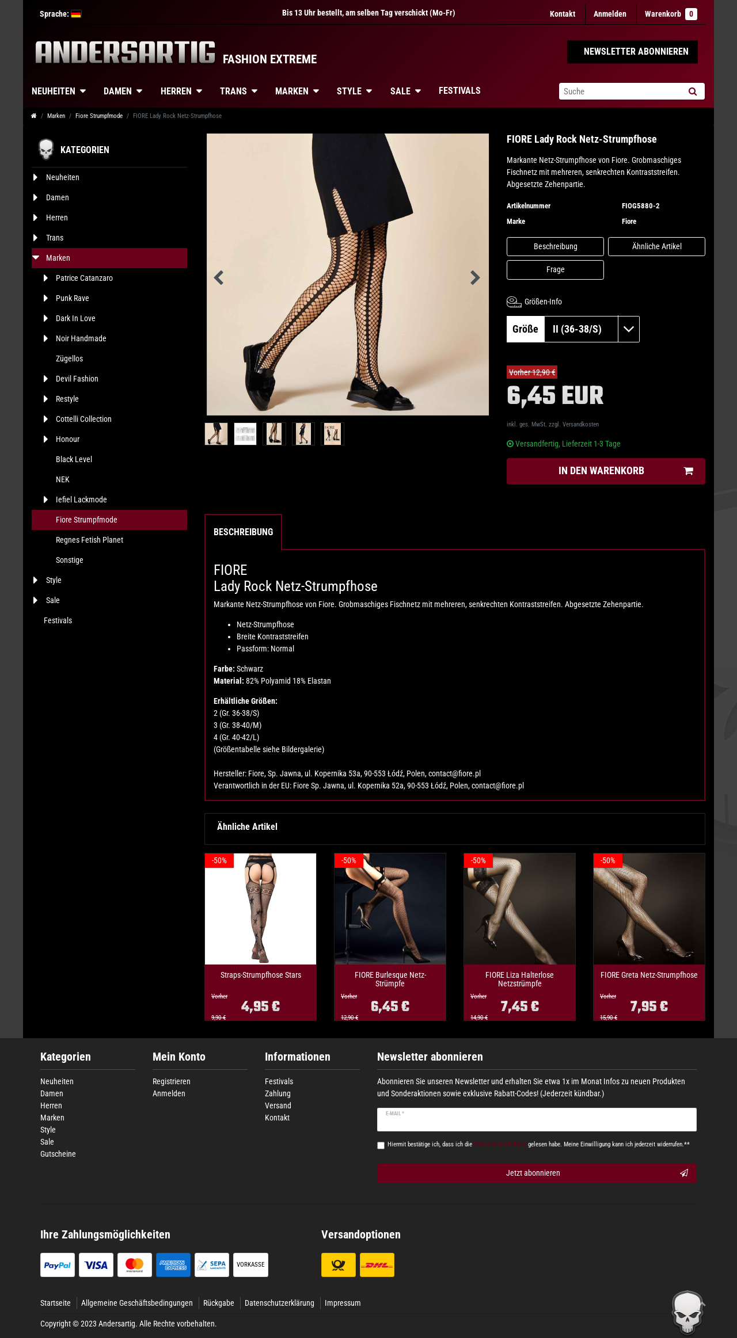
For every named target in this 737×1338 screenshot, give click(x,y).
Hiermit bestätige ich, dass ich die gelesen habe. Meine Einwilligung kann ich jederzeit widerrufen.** (539, 1144)
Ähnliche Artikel (657, 246)
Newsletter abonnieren (430, 1056)
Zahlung (278, 1093)
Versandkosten (581, 424)
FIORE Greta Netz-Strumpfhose (649, 975)
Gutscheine (58, 1153)
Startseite (55, 1302)
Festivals (460, 90)
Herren (176, 91)
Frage (555, 269)
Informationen (297, 1056)
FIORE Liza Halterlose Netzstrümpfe (519, 979)
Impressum (343, 1302)
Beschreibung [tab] (243, 532)
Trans (233, 91)
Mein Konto (179, 1056)
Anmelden (169, 1093)
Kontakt (562, 13)
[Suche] (692, 91)
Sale (400, 91)
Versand (278, 1105)
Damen (118, 91)
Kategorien (65, 1056)
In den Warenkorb (626, 471)
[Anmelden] (610, 14)
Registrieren (172, 1081)
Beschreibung (556, 246)
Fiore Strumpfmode (99, 116)
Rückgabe (218, 1302)
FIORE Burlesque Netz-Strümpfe (390, 979)
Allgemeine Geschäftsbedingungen (137, 1302)
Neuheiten (53, 91)
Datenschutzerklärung (279, 1302)
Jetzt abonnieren (597, 1173)
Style (349, 91)
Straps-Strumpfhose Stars (261, 975)
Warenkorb (671, 14)
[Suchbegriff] (619, 91)
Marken (292, 91)
